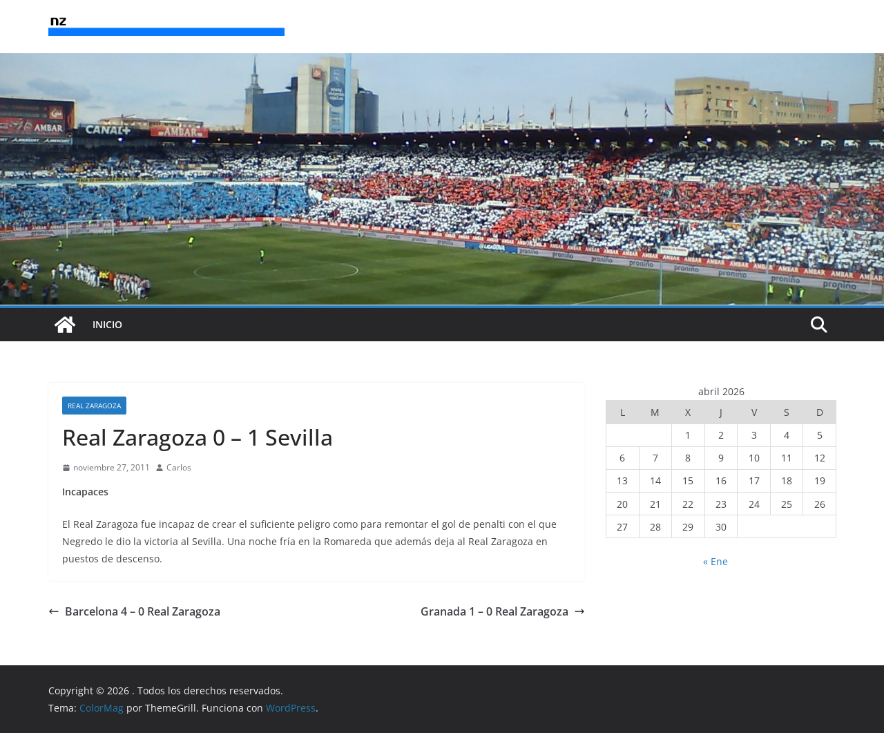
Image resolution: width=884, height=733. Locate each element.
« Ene (715, 561)
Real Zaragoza (94, 405)
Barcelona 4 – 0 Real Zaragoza (134, 611)
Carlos (178, 467)
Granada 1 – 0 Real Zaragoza (503, 611)
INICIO (107, 324)
